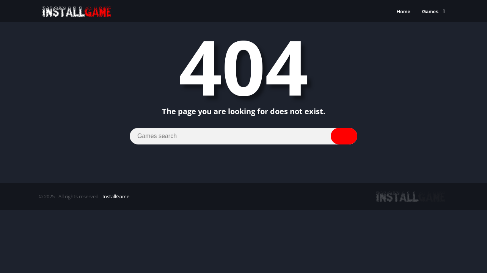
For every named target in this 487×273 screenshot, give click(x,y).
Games (430, 11)
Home (403, 11)
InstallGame (115, 196)
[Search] (243, 136)
